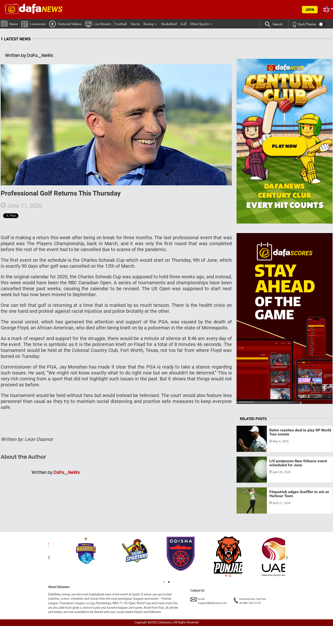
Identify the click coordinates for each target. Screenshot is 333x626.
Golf (183, 24)
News (9, 23)
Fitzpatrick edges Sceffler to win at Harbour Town (299, 494)
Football (121, 24)
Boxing (148, 24)
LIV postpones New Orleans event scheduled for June (298, 463)
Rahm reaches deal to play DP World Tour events (300, 432)
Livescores (33, 23)
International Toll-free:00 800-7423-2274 (250, 601)
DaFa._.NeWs (67, 472)
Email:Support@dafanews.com (208, 601)
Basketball (169, 24)
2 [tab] (169, 582)
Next (287, 557)
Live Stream (98, 23)
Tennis (135, 24)
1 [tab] (164, 582)
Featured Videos (65, 23)
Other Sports (199, 24)
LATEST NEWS (16, 39)
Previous (46, 557)
